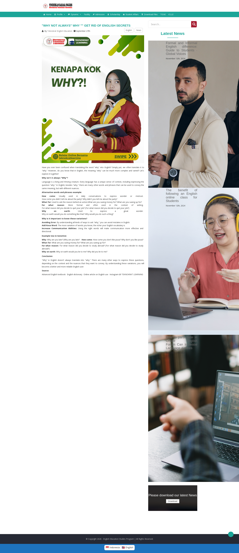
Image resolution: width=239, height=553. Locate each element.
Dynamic (76, 14)
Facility (87, 14)
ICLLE (170, 14)
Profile (61, 14)
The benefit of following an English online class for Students (181, 195)
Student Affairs (132, 14)
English (129, 30)
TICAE (163, 14)
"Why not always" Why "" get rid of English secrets (86, 25)
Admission (100, 14)
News (138, 30)
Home (48, 14)
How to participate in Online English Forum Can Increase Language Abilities (181, 342)
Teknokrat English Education (59, 31)
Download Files (151, 14)
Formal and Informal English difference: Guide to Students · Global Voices (181, 48)
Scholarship (115, 14)
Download (172, 501)
